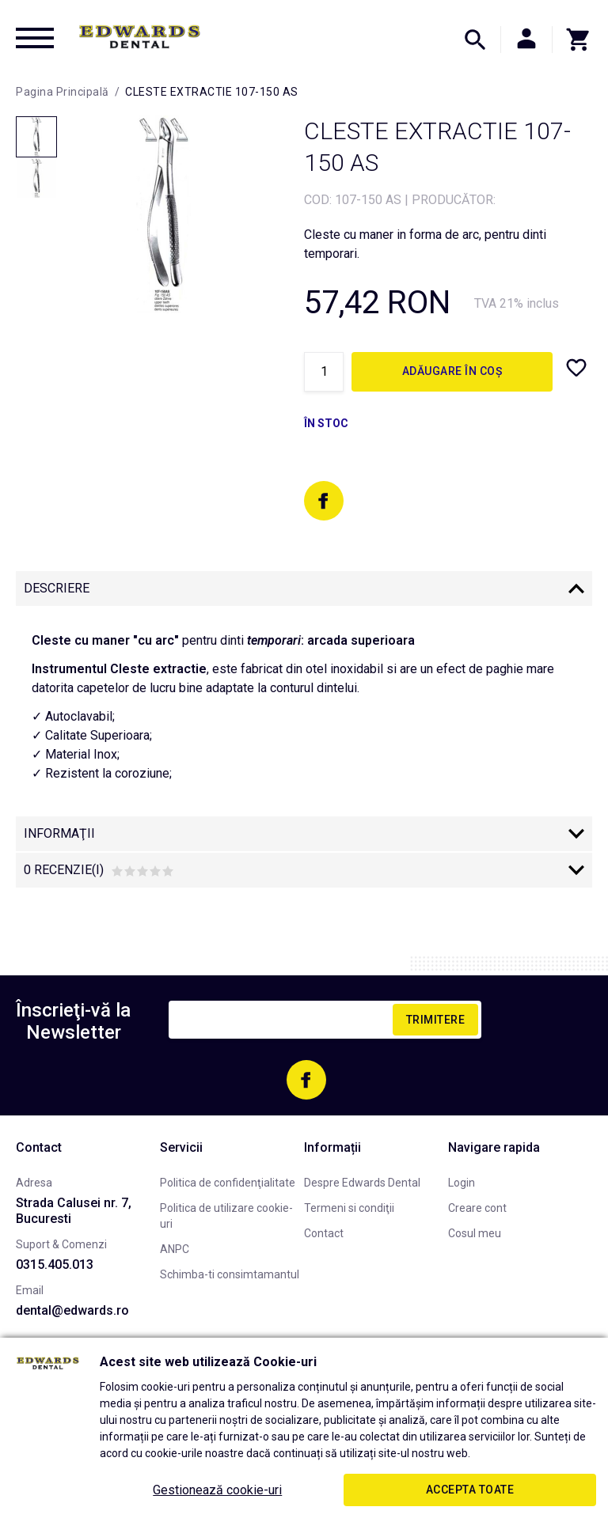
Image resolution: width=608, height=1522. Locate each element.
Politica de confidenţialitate (227, 1182)
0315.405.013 (54, 1264)
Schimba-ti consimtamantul (229, 1274)
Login (461, 1182)
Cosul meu (474, 1233)
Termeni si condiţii (349, 1208)
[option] (164, 214)
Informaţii (59, 833)
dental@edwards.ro (72, 1310)
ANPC (174, 1249)
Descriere (56, 588)
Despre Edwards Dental (362, 1182)
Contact (324, 1233)
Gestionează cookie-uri (217, 1489)
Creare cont (477, 1208)
